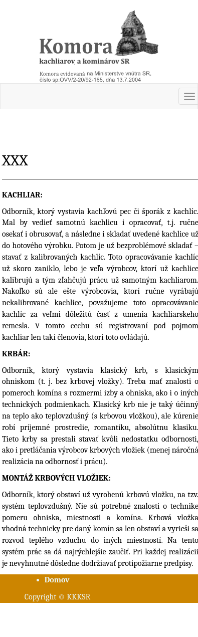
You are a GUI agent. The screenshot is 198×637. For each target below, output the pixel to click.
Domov (57, 579)
